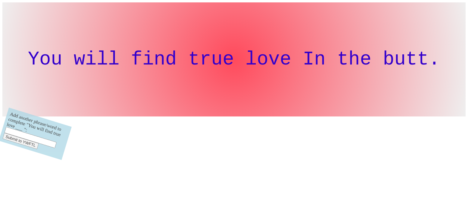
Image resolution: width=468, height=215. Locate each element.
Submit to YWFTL (20, 145)
